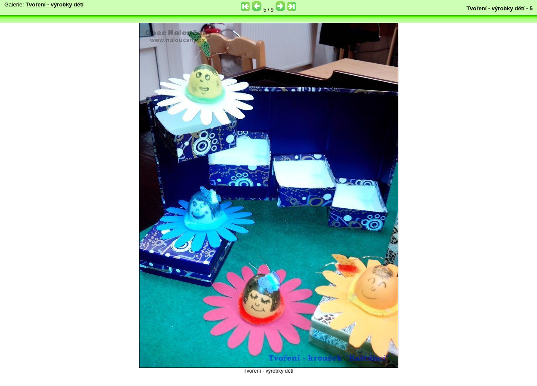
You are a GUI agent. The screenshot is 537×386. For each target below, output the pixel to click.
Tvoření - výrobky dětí (54, 4)
